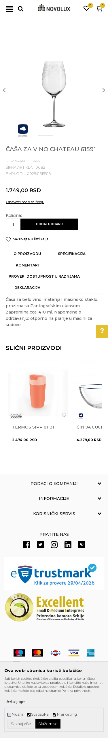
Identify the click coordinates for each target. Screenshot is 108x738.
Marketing (67, 714)
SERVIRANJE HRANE (24, 161)
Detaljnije (14, 701)
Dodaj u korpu (49, 224)
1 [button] (41, 137)
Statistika (40, 714)
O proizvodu (27, 254)
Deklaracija (27, 287)
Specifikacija (72, 254)
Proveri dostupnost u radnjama (44, 276)
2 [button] (58, 137)
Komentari (27, 265)
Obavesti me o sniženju (25, 202)
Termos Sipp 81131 (33, 427)
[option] (54, 90)
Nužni (17, 714)
